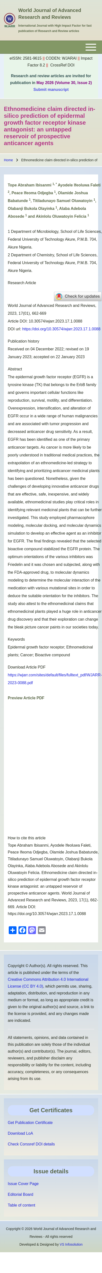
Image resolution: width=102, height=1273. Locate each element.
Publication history (23, 341)
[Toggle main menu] (51, 47)
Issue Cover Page (23, 1184)
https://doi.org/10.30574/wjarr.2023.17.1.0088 (61, 329)
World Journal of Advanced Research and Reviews (49, 14)
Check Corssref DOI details (31, 1144)
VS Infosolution (71, 1244)
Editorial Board (20, 1194)
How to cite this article (27, 838)
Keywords (16, 639)
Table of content (21, 1205)
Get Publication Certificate (30, 1123)
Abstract (15, 369)
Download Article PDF (27, 667)
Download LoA (20, 1133)
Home (8, 160)
